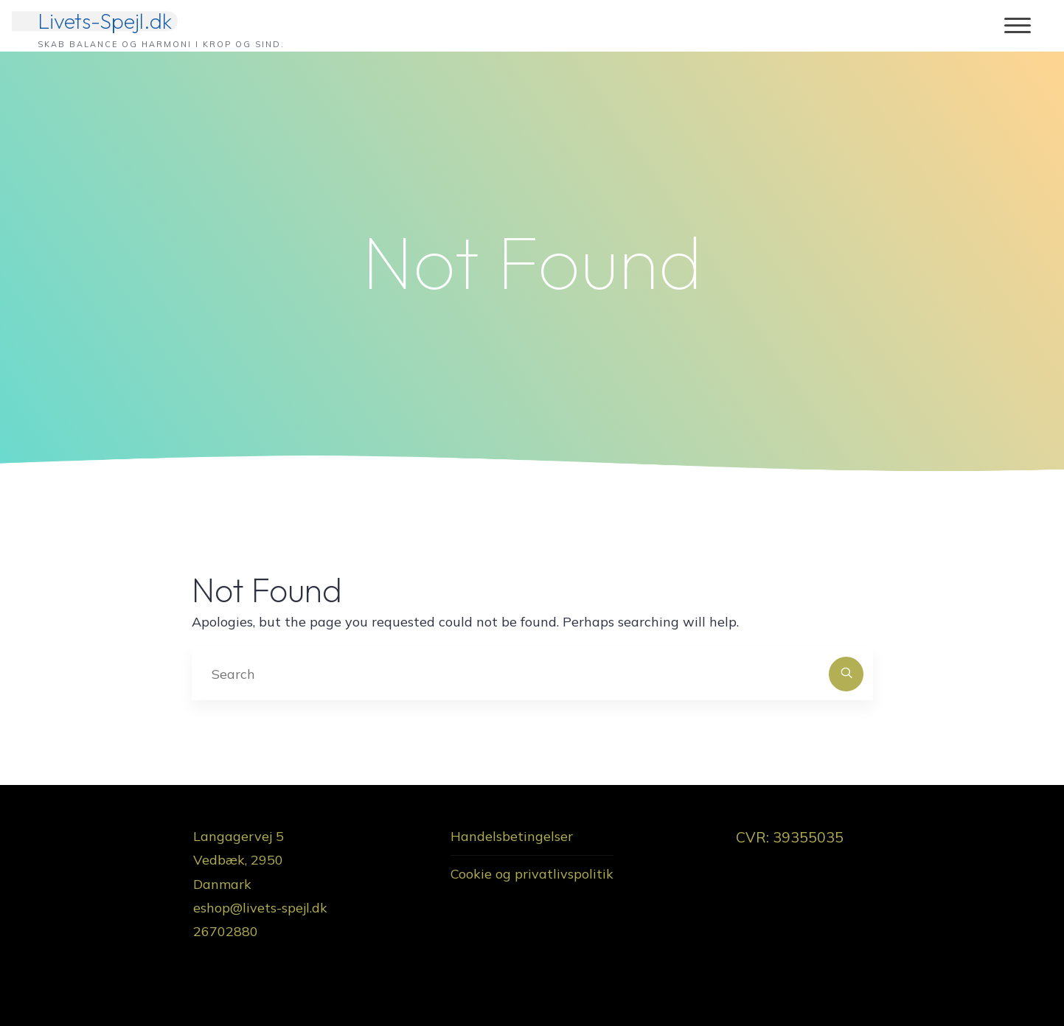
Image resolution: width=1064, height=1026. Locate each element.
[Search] (846, 674)
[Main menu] (1017, 26)
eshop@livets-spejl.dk (260, 907)
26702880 (225, 931)
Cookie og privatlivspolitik (532, 873)
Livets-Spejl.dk (105, 20)
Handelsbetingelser (512, 836)
